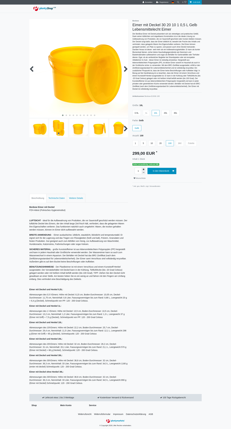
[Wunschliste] (184, 2)
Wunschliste (140, 178)
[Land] (172, 2)
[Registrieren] (161, 2)
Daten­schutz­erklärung (136, 414)
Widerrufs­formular (102, 414)
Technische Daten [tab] (56, 198)
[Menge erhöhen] (143, 169)
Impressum (118, 414)
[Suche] (178, 2)
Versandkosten (154, 186)
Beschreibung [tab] (38, 198)
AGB (151, 414)
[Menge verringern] (143, 172)
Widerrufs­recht (84, 414)
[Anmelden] (146, 2)
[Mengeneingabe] (138, 171)
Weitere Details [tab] (76, 198)
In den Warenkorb (163, 171)
